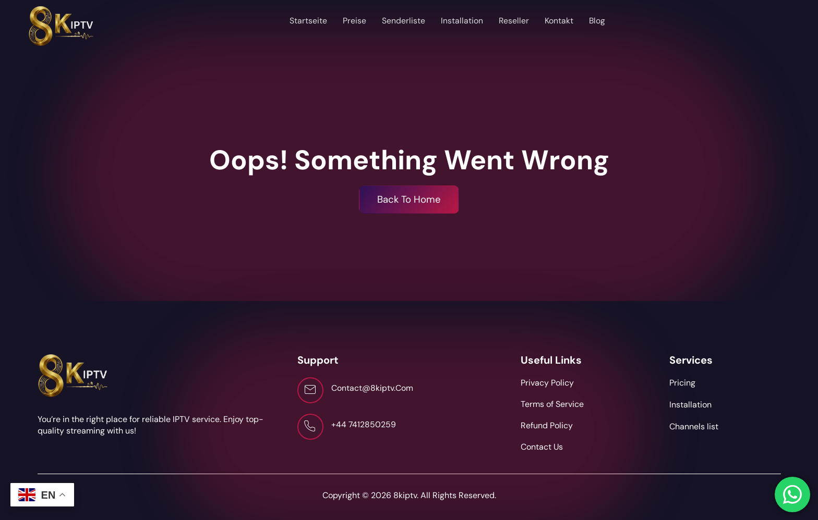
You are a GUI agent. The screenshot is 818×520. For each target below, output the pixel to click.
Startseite (308, 20)
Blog (597, 20)
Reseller (513, 20)
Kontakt (559, 20)
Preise (354, 20)
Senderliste (403, 20)
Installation (461, 20)
